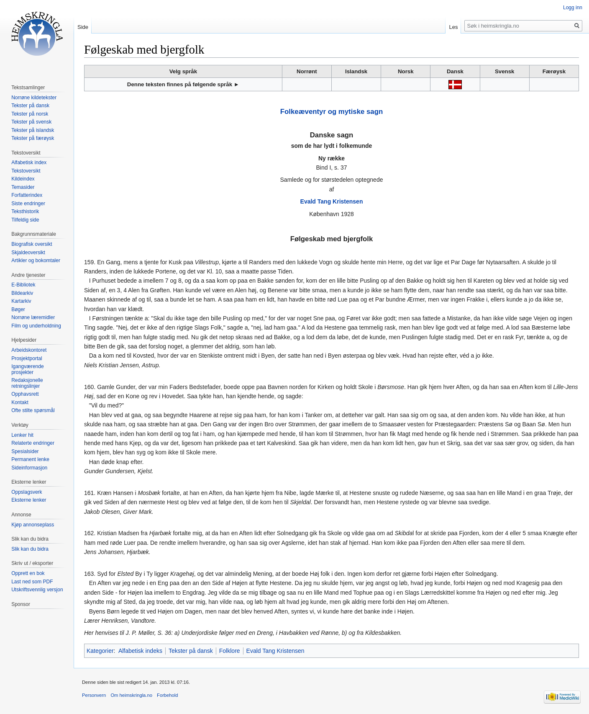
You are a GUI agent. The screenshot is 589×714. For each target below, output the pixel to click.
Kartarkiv (21, 301)
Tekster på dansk (191, 650)
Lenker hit (22, 435)
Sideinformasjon (29, 468)
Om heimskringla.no (131, 695)
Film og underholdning (36, 326)
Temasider (22, 187)
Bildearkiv (22, 293)
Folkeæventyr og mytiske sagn (331, 112)
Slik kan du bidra (30, 549)
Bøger (18, 309)
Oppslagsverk (26, 492)
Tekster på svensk (31, 122)
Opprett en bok (27, 573)
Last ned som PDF (32, 582)
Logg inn (572, 7)
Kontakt (19, 402)
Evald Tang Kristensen (331, 201)
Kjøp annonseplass (32, 525)
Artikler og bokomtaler (35, 260)
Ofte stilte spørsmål (32, 410)
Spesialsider (24, 451)
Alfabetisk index (28, 162)
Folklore (229, 650)
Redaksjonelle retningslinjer (27, 383)
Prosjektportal (26, 358)
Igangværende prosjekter (27, 369)
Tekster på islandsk (32, 130)
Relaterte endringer (32, 443)
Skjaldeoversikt (28, 252)
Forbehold (167, 695)
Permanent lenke (30, 459)
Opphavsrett (24, 394)
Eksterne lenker (28, 500)
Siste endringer (28, 203)
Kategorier (100, 650)
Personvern (94, 695)
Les (453, 27)
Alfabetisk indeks (140, 650)
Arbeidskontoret (28, 350)
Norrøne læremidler (33, 317)
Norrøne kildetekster (33, 98)
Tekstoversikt (25, 171)
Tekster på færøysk (32, 138)
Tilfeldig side (25, 220)
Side (82, 27)
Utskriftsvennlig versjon (37, 590)
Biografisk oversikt (31, 244)
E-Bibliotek (23, 285)
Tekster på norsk (29, 114)
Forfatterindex (26, 195)
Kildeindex (22, 179)
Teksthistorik (25, 211)
